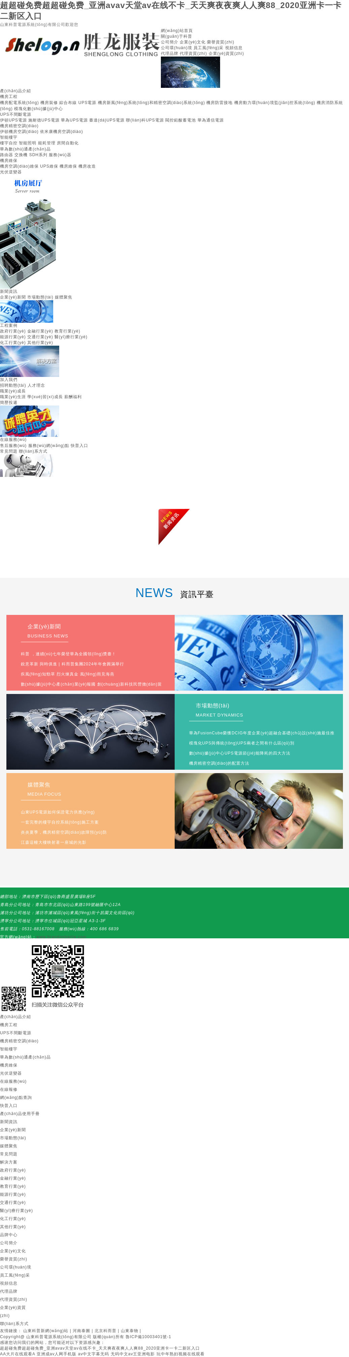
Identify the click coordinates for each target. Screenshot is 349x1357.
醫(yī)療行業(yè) (71, 337)
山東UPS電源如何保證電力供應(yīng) (58, 812)
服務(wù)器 (60, 154)
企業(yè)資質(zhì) (226, 53)
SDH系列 (38, 154)
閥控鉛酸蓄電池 (180, 120)
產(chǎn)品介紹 (15, 91)
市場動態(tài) (40, 297)
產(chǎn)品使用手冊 (20, 1113)
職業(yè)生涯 (13, 396)
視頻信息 (234, 47)
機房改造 (87, 166)
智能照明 (27, 143)
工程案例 (9, 325)
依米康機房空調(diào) (61, 131)
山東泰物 (129, 1330)
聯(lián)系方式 (33, 451)
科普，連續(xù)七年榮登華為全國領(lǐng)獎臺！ (68, 654)
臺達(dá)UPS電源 (107, 120)
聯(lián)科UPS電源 (145, 120)
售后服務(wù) (13, 445)
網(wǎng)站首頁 (177, 30)
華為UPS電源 (74, 120)
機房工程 (9, 96)
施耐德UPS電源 (44, 120)
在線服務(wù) (13, 439)
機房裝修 (49, 102)
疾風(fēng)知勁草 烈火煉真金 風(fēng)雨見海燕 (67, 674)
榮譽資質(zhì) (220, 42)
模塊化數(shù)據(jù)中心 (38, 108)
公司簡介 (169, 42)
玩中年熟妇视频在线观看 (180, 1354)
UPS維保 (49, 166)
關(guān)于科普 (176, 36)
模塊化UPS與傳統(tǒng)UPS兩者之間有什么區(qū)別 (241, 743)
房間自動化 (68, 143)
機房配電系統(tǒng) (19, 102)
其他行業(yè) (40, 342)
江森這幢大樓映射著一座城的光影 (53, 842)
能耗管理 (47, 143)
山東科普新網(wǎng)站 (45, 1330)
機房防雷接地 (219, 102)
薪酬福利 (73, 396)
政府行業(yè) (13, 331)
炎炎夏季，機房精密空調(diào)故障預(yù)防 (64, 832)
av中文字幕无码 (93, 1354)
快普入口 (79, 445)
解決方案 (9, 1162)
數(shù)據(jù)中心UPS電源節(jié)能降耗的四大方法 (239, 753)
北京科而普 (105, 1330)
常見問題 (9, 451)
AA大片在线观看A (17, 1354)
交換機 (21, 154)
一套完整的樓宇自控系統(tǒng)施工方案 (60, 822)
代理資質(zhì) (193, 53)
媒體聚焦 (63, 297)
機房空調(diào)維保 (19, 166)
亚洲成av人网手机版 (57, 1354)
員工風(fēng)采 (208, 47)
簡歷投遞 (9, 402)
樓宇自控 (9, 143)
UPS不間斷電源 (15, 114)
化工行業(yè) (13, 342)
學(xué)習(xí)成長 (45, 396)
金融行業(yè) (40, 331)
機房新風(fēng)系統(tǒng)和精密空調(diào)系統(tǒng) (151, 102)
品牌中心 (9, 1234)
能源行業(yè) (13, 337)
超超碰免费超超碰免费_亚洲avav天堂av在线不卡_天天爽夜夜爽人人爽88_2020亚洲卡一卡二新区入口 (100, 1348)
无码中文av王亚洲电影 (133, 1354)
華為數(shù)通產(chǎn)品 (25, 149)
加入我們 (9, 379)
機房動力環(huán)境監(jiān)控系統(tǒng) (274, 102)
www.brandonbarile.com (61, 937)
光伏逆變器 (11, 172)
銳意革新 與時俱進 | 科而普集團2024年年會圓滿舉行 (73, 664)
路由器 (6, 154)
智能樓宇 (9, 137)
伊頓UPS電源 (13, 120)
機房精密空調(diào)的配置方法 (219, 763)
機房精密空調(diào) (19, 126)
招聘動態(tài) (13, 385)
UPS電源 (87, 102)
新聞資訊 (9, 291)
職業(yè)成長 (13, 391)
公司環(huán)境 (176, 47)
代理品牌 (169, 53)
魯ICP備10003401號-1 (148, 1336)
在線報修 (9, 1089)
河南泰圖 (81, 1330)
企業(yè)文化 (193, 42)
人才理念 (36, 385)
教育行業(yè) (67, 331)
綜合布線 (68, 102)
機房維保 (9, 160)
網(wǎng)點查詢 (16, 1097)
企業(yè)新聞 (13, 297)
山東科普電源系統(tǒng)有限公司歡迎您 (39, 24)
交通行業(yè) (40, 337)
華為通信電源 (211, 120)
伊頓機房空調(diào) (19, 131)
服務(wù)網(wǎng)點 (48, 445)
